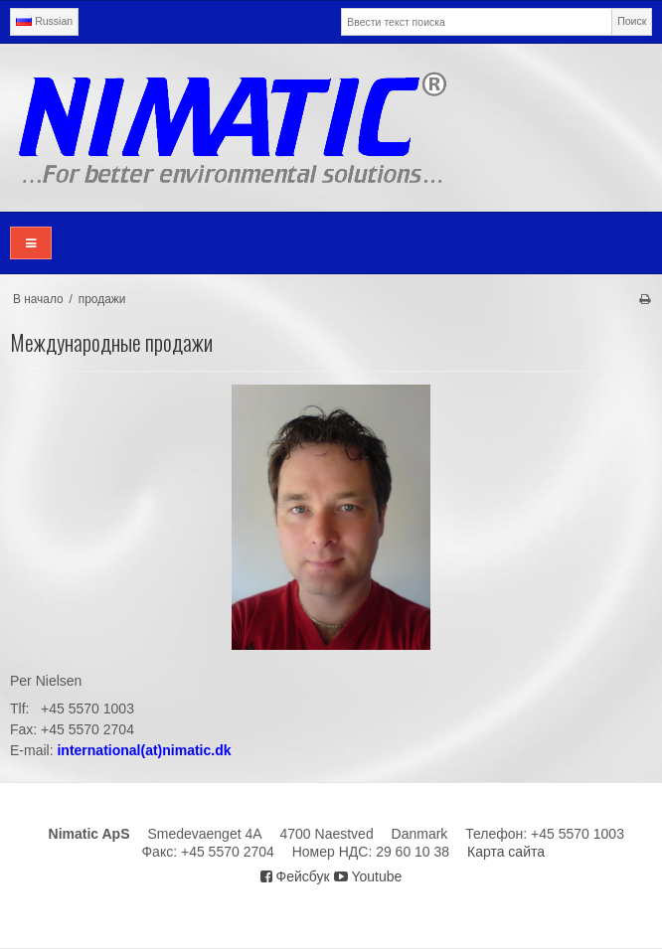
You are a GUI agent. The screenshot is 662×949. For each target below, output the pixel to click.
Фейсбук (295, 876)
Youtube (368, 876)
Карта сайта (506, 852)
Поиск (631, 21)
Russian (44, 21)
